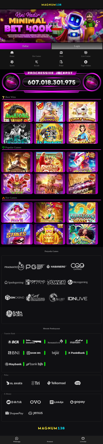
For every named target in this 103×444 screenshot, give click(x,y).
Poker (61, 63)
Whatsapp (16, 440)
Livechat (83, 440)
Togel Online (86, 63)
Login (77, 46)
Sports (12, 63)
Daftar (25, 46)
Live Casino (85, 54)
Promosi (50, 440)
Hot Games (36, 54)
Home (12, 54)
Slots (61, 54)
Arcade (36, 63)
